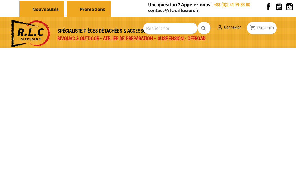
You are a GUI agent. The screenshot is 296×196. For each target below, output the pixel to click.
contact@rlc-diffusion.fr (173, 10)
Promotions (92, 9)
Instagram (289, 6)
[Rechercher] (170, 28)
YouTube (279, 6)
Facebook (268, 6)
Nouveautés (45, 9)
